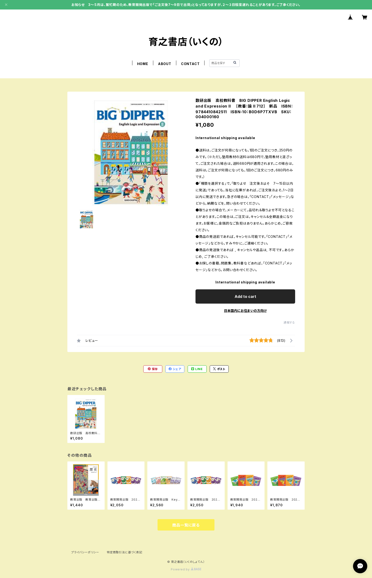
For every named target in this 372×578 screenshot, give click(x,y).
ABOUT (164, 64)
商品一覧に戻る (186, 525)
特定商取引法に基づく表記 (124, 552)
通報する (289, 322)
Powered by (186, 569)
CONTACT (190, 64)
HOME (142, 64)
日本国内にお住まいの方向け (245, 311)
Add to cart (245, 296)
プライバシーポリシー (85, 552)
